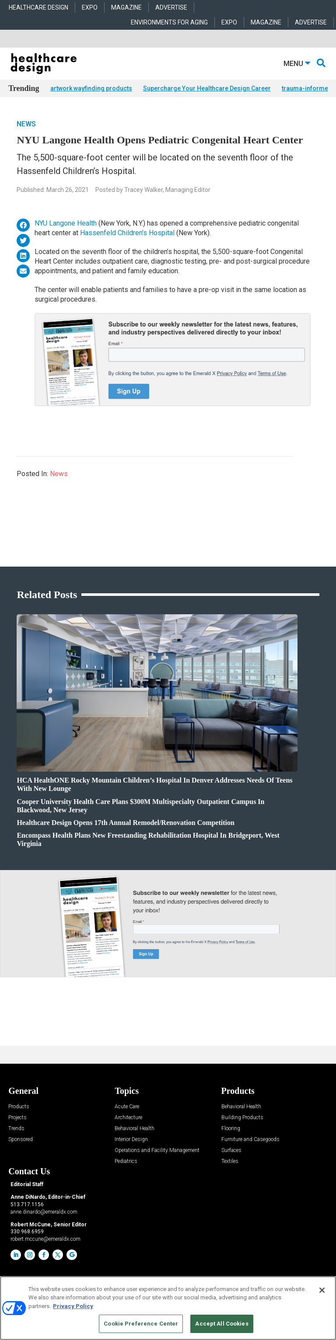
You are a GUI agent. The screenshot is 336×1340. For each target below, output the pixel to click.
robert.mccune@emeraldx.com (45, 1239)
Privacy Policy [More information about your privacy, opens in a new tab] (73, 1306)
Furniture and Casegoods (250, 1139)
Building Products (242, 1118)
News (26, 124)
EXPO (90, 7)
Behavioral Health (134, 1128)
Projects (17, 1118)
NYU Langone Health (66, 223)
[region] (168, 1308)
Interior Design (131, 1139)
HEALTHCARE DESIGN (38, 7)
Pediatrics (126, 1161)
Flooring (230, 1128)
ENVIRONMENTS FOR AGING (169, 22)
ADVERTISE (171, 7)
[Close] (322, 1290)
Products (18, 1107)
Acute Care (127, 1107)
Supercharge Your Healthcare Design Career (207, 88)
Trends (16, 1128)
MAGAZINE (126, 7)
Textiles (229, 1161)
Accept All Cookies (221, 1323)
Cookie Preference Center (141, 1323)
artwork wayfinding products (91, 88)
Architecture (128, 1118)
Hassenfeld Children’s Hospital (127, 233)
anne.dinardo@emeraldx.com (43, 1212)
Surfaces (231, 1150)
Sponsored (20, 1139)
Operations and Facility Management (157, 1150)
